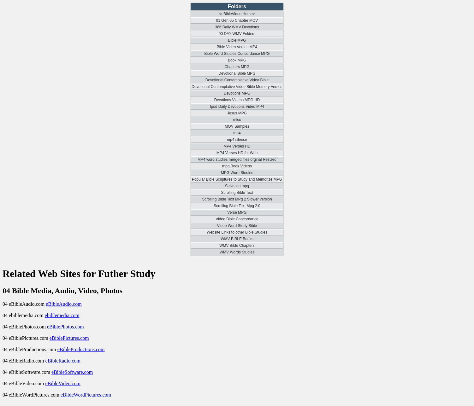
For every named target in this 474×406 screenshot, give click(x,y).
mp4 (236, 133)
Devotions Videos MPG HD (237, 100)
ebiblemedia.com (62, 315)
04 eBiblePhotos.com (25, 326)
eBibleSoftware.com (72, 372)
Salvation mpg (237, 186)
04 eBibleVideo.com (24, 383)
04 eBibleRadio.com (24, 360)
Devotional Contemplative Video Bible (237, 80)
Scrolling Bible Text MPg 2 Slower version (237, 199)
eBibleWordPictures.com (86, 394)
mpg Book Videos (237, 166)
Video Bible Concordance (237, 219)
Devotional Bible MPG (236, 73)
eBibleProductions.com (81, 349)
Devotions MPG (237, 93)
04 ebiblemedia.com (24, 315)
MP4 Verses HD (236, 146)
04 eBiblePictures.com (26, 338)
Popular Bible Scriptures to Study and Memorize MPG (237, 179)
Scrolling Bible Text (237, 192)
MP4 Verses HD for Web (237, 153)
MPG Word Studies (237, 173)
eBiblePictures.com (69, 338)
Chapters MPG (236, 67)
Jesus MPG (237, 113)
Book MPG (237, 60)
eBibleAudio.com (63, 304)
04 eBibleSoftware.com (27, 372)
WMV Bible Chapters (236, 245)
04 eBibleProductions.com (30, 349)
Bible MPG (237, 40)
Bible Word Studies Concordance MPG (237, 53)
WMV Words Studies (237, 252)
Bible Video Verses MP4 (237, 47)
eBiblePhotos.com (65, 326)
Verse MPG (236, 212)
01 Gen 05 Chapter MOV (237, 20)
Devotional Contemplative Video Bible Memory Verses (237, 86)
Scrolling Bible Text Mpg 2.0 (237, 206)
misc (237, 120)
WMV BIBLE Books (237, 239)
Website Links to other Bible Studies (237, 232)
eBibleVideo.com (62, 383)
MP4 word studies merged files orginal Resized (237, 159)
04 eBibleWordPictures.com (32, 394)
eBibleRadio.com (63, 360)
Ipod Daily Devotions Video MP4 (237, 106)
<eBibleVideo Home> (237, 14)
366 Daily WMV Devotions (237, 27)
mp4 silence (237, 139)
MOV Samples (237, 126)
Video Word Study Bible (237, 225)
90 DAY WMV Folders (237, 34)
